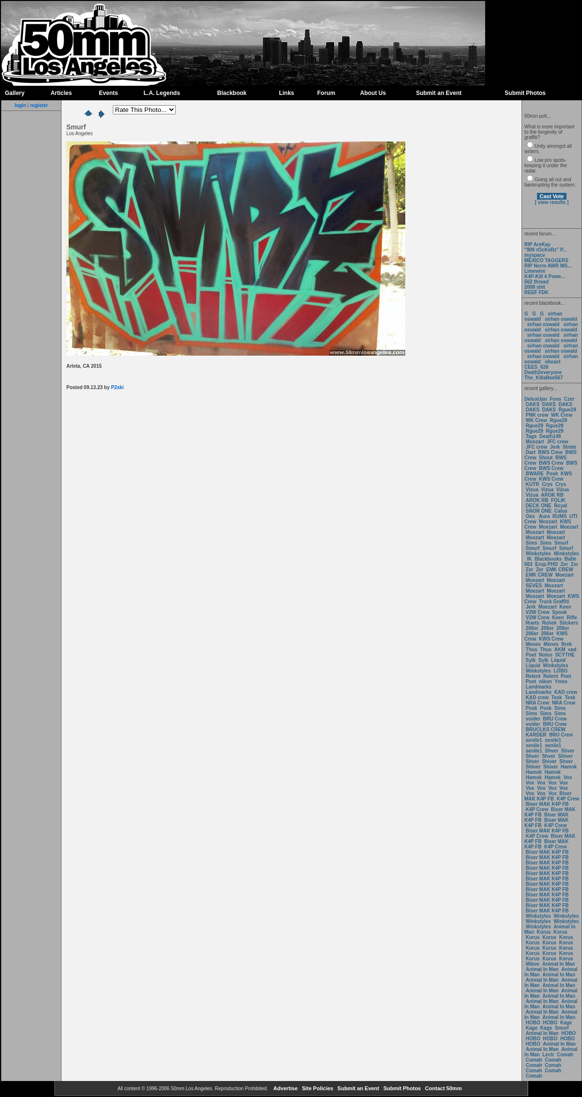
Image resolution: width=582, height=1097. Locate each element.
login (20, 105)
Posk (552, 473)
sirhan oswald (561, 319)
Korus (544, 932)
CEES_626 (536, 367)
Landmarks (538, 687)
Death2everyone (543, 372)
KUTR (532, 484)
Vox (568, 777)
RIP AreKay (537, 244)
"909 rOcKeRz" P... (545, 249)
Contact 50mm (443, 1088)
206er (532, 628)
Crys (547, 484)
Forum (326, 93)
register (39, 105)
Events (108, 93)
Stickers (568, 623)
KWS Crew (551, 479)
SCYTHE (565, 655)
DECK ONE (539, 505)
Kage (566, 1022)
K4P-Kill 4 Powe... (544, 276)
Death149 (550, 436)
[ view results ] (551, 202)
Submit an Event (438, 93)
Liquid (558, 660)
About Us (373, 93)
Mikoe (532, 964)
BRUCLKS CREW (546, 729)
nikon (545, 681)
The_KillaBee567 (543, 377)
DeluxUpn (535, 399)
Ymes (560, 681)
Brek (566, 644)
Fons (555, 399)
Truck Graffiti (554, 601)
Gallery (15, 93)
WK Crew (561, 415)
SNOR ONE (538, 511)
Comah (565, 1054)
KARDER (536, 734)
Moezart (535, 441)
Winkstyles (538, 553)
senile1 (534, 740)
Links (286, 93)
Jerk (555, 447)
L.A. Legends (161, 93)
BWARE (535, 473)
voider (534, 718)
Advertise (285, 1088)
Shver (551, 750)
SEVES (534, 585)
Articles (61, 93)
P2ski (117, 387)
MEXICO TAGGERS (546, 260)
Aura (543, 516)
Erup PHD (546, 564)
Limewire (534, 271)
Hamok (569, 766)
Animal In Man (558, 964)
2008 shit (534, 287)
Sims (531, 543)
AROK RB (552, 495)
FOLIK (558, 500)
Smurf (561, 543)
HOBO (533, 1022)
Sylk (531, 660)
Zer (564, 564)
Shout (545, 457)
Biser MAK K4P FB (547, 796)
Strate (569, 447)
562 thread (536, 281)
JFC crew (557, 441)
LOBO (561, 671)
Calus (560, 511)
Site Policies (316, 1088)
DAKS (532, 404)
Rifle (572, 617)
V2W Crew (538, 612)
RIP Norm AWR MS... (547, 265)
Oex (530, 516)
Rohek (549, 623)
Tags (531, 436)
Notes (545, 655)
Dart (531, 452)
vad (572, 649)
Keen (565, 607)
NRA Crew (538, 702)
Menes (533, 644)
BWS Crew (550, 452)
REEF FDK (536, 292)
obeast (552, 361)
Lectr (548, 1054)
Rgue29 (567, 409)
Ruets (532, 623)
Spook (559, 612)
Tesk (556, 697)
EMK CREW (559, 569)
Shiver (565, 756)
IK (529, 559)
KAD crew (565, 692)
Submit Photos (525, 93)
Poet (531, 655)
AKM (560, 649)
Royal (560, 505)
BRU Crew (555, 718)
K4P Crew (568, 798)
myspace (534, 255)
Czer (569, 399)
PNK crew (537, 415)
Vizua (532, 489)
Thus (531, 649)
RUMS (560, 516)
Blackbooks (548, 559)
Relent (533, 676)
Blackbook (232, 93)
